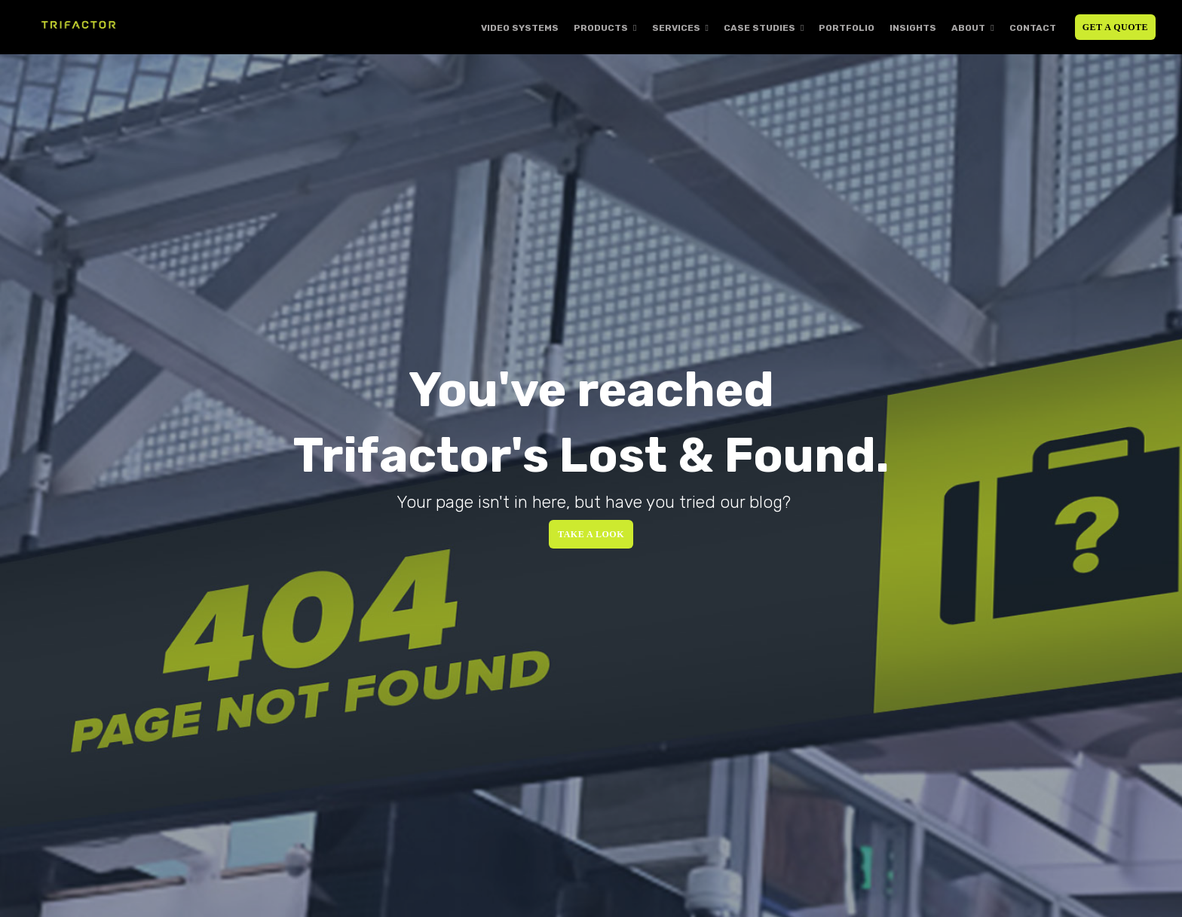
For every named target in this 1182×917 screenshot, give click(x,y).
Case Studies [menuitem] (759, 28)
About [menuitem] (968, 28)
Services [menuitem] (676, 28)
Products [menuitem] (601, 28)
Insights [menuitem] (913, 28)
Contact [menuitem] (1032, 28)
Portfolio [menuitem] (846, 28)
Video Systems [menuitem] (520, 28)
